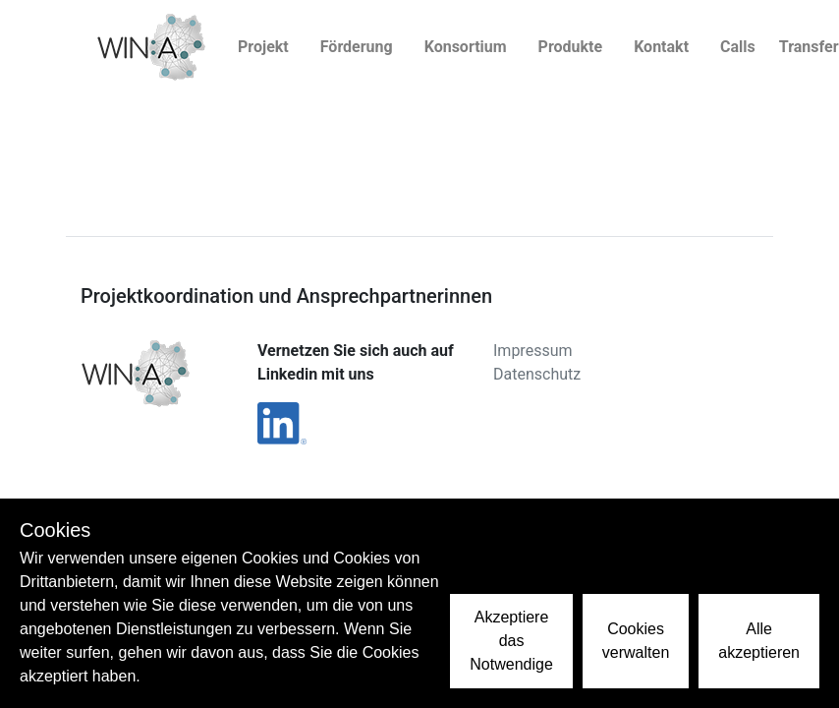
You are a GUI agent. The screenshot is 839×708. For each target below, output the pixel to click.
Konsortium (465, 46)
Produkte (570, 46)
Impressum (533, 350)
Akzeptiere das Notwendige (511, 641)
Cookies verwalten (635, 640)
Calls (737, 46)
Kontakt (661, 46)
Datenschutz (537, 374)
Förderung (356, 46)
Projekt (263, 46)
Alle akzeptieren (759, 640)
